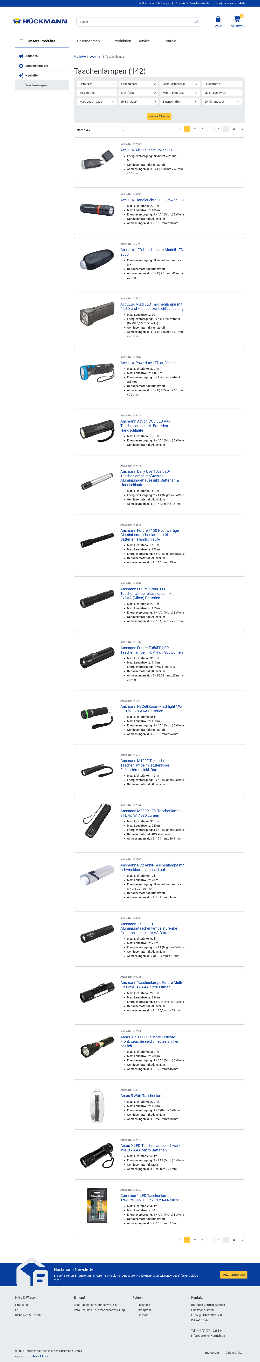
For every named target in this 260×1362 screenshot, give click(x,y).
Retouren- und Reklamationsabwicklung (99, 1310)
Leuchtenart (138, 84)
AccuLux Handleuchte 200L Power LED (152, 200)
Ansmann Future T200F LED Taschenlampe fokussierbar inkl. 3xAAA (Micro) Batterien (146, 593)
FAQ (18, 1310)
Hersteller (97, 84)
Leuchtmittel (221, 84)
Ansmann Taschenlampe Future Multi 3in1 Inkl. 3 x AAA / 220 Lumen (151, 984)
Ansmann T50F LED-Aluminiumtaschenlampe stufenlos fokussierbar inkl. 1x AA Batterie (149, 928)
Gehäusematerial (180, 84)
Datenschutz (233, 1352)
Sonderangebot (221, 101)
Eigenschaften (180, 101)
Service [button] (147, 41)
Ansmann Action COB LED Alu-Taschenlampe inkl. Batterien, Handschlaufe (145, 425)
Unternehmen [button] (92, 41)
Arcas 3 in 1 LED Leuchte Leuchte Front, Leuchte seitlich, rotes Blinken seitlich (149, 1041)
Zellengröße (97, 92)
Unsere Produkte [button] (37, 41)
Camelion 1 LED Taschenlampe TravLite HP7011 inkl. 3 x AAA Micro (149, 1197)
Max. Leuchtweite (221, 92)
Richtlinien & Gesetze (28, 1315)
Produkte (80, 56)
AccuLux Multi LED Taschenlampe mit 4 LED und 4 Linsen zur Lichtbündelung (152, 306)
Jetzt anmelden (233, 1274)
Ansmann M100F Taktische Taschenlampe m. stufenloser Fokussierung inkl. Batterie (144, 765)
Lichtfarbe (138, 92)
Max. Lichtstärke (180, 92)
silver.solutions (39, 1356)
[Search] (133, 22)
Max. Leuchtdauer (97, 101)
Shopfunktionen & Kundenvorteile (95, 1304)
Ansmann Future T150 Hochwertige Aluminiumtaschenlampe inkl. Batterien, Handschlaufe (149, 534)
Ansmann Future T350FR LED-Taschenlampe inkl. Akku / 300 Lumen (151, 650)
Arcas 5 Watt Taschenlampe (143, 1095)
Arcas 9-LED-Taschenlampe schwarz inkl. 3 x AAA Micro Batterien (150, 1147)
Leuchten (95, 56)
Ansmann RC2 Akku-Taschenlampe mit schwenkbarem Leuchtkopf (152, 867)
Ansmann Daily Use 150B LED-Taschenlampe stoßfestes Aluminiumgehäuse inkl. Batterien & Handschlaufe (149, 478)
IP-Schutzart (138, 101)
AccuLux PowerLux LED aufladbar (148, 363)
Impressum (211, 1352)
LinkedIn (143, 1315)
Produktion (122, 41)
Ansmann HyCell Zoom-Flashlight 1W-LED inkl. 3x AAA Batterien (151, 708)
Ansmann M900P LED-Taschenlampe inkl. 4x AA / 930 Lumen (151, 813)
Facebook (144, 1304)
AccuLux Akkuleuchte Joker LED (146, 150)
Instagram (144, 1310)
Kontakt (170, 41)
